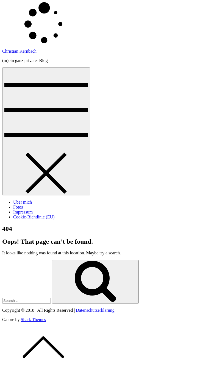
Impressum (23, 212)
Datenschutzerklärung (95, 310)
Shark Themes (33, 319)
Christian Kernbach (19, 51)
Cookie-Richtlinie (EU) (34, 217)
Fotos (18, 207)
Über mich (22, 202)
